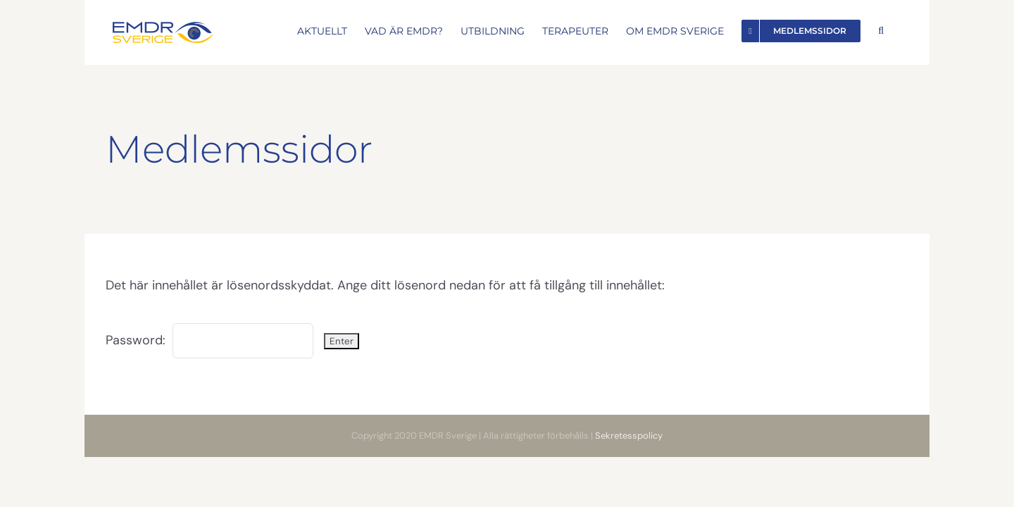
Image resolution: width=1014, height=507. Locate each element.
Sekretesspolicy (629, 436)
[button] (898, 29)
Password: (209, 340)
